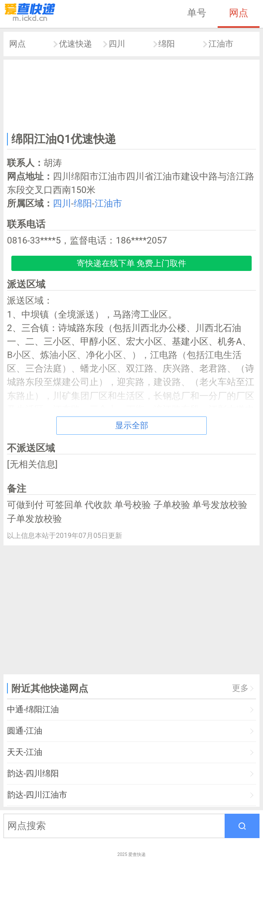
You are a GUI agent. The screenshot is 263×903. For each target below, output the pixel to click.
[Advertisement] (131, 94)
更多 (240, 688)
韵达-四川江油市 (37, 795)
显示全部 (131, 425)
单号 (196, 12)
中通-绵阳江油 (33, 709)
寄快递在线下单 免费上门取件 (132, 263)
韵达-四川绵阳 (33, 773)
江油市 (220, 44)
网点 (238, 12)
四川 (117, 44)
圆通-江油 (24, 731)
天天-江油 (24, 752)
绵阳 (166, 44)
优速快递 (75, 44)
